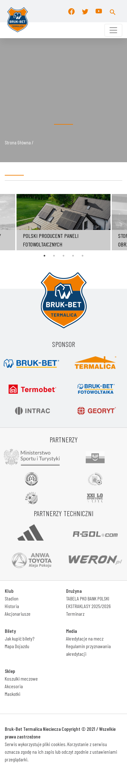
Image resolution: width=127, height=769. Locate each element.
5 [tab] (82, 256)
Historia (12, 606)
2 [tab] (54, 256)
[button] (113, 11)
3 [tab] (63, 256)
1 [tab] (44, 256)
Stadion (11, 598)
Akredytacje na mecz (85, 638)
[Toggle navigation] (113, 30)
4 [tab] (73, 256)
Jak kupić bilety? (19, 638)
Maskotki (12, 694)
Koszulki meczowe (21, 678)
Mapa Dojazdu (17, 646)
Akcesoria (14, 686)
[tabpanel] (63, 222)
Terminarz (75, 614)
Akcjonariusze (17, 614)
